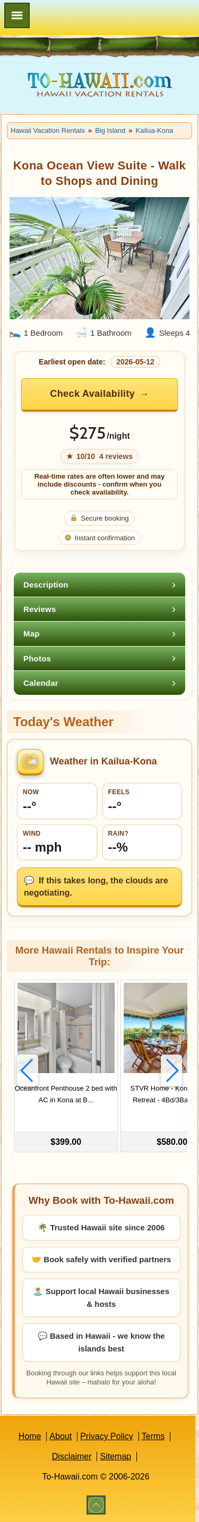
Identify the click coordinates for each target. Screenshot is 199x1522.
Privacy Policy (106, 1436)
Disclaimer (72, 1456)
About (60, 1436)
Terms (153, 1436)
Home (30, 1436)
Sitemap (115, 1456)
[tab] (99, 585)
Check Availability (92, 393)
